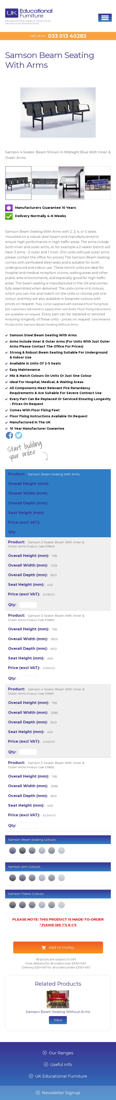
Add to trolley (61, 947)
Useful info (61, 1064)
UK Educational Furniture (61, 1076)
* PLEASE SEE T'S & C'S (58, 925)
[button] (105, 18)
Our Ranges (61, 1053)
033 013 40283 (67, 36)
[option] (58, 118)
